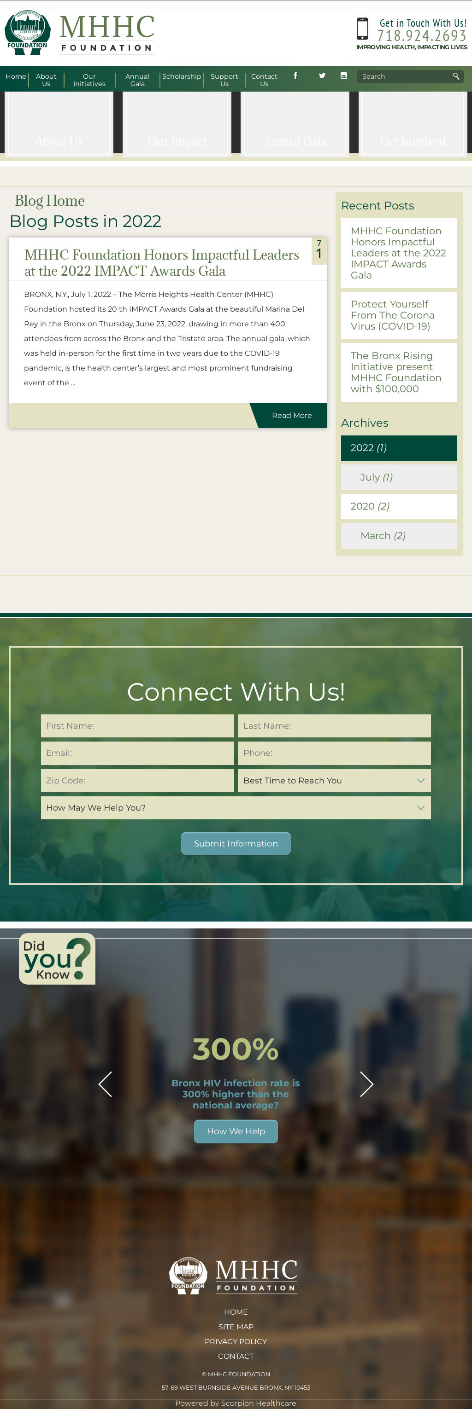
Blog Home (50, 200)
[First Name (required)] (137, 725)
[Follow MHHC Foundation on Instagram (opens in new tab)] (344, 76)
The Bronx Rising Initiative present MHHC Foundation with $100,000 (396, 372)
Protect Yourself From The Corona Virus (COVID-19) (393, 315)
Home (236, 1312)
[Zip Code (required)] (137, 780)
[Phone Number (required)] (334, 753)
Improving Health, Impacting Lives (411, 47)
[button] (105, 1084)
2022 (369, 447)
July (376, 477)
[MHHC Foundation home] (79, 52)
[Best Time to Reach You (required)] (334, 780)
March (383, 535)
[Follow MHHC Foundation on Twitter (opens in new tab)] (322, 76)
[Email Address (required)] (137, 753)
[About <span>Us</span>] (59, 122)
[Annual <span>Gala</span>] (295, 122)
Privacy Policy (236, 1341)
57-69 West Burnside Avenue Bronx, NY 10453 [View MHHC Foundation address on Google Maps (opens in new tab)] (236, 1387)
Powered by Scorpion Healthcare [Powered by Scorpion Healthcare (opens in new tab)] (235, 1403)
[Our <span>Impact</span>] (177, 122)
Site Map (236, 1326)
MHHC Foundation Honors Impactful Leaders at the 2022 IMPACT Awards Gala (161, 262)
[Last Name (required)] (334, 725)
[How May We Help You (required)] (236, 807)
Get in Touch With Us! (423, 22)
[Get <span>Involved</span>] (413, 122)
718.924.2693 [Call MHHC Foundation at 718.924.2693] (422, 35)
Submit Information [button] (236, 843)
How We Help (236, 1131)
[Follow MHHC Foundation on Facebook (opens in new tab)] (295, 76)
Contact (236, 1356)
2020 (370, 506)
